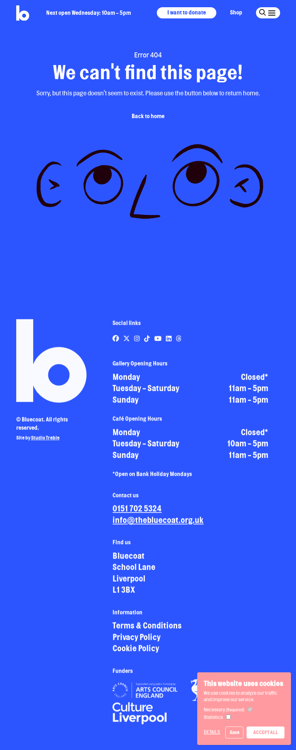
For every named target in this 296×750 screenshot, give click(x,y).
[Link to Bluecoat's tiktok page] (147, 341)
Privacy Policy (136, 640)
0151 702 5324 (137, 511)
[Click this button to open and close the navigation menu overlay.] (271, 12)
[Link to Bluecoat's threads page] (179, 341)
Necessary (224, 709)
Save (234, 732)
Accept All (265, 732)
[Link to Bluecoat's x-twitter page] (127, 341)
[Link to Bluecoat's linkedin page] (169, 341)
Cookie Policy (135, 651)
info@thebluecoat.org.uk (157, 522)
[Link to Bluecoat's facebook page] (116, 341)
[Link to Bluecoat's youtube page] (158, 341)
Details (212, 732)
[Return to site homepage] (22, 13)
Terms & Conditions (147, 628)
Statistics (213, 717)
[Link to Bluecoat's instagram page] (137, 341)
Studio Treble (45, 440)
